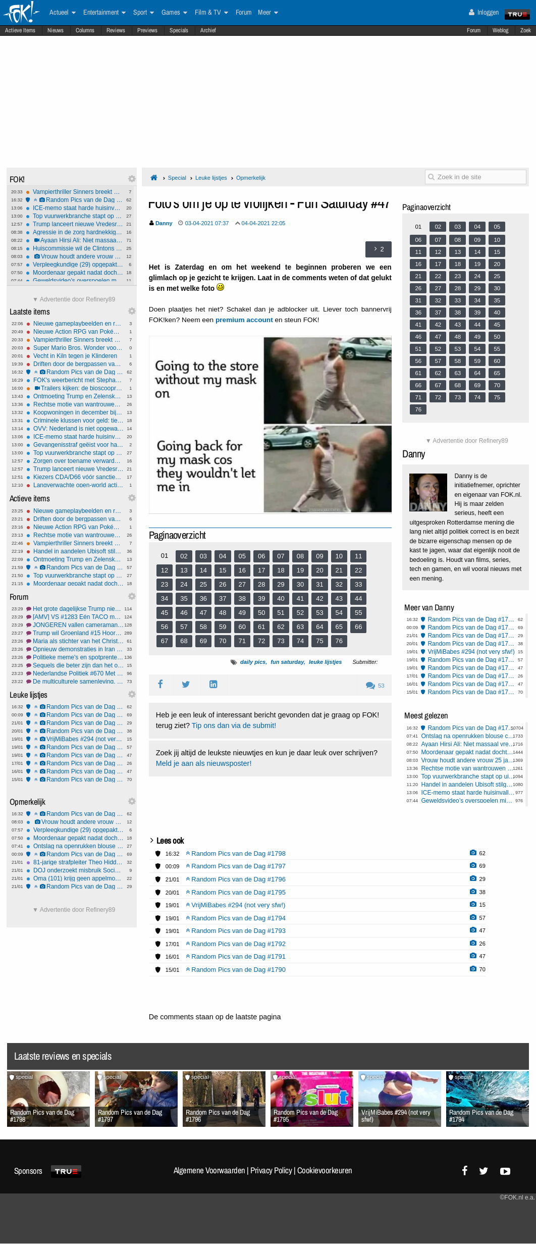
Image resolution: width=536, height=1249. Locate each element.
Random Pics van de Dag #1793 (75, 755)
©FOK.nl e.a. (517, 1197)
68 (183, 641)
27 (242, 584)
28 (261, 584)
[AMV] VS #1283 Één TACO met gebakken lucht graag (75, 617)
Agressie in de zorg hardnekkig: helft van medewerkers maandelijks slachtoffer (74, 232)
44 (358, 598)
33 (358, 584)
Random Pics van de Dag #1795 (75, 731)
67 (164, 641)
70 (222, 641)
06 (261, 556)
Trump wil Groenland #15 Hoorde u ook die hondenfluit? (75, 633)
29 (280, 584)
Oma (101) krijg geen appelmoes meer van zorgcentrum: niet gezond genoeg (75, 878)
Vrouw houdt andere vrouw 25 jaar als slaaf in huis (74, 256)
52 (300, 612)
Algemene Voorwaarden (209, 1170)
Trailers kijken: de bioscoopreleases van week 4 (75, 388)
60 (242, 627)
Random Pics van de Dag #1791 (75, 771)
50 (261, 612)
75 (319, 641)
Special (177, 178)
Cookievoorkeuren (324, 1170)
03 (203, 556)
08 (300, 556)
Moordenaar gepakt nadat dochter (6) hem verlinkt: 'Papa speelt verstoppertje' (74, 273)
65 (339, 627)
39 (261, 598)
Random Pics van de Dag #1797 (75, 715)
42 (319, 598)
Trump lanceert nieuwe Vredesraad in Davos (74, 224)
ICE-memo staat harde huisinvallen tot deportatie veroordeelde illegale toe (74, 208)
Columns (85, 30)
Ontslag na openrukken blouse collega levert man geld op (75, 846)
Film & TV (211, 13)
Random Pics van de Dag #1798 (74, 200)
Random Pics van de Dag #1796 (75, 723)
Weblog (500, 30)
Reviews (115, 30)
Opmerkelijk (250, 178)
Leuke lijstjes (211, 178)
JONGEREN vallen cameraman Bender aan (75, 625)
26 (222, 584)
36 (203, 598)
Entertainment (104, 13)
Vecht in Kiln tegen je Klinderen (75, 356)
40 (280, 598)
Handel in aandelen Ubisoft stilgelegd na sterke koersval (75, 551)
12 (164, 570)
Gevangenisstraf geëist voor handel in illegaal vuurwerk (75, 445)
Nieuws (55, 30)
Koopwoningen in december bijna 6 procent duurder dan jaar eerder (75, 412)
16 (242, 570)
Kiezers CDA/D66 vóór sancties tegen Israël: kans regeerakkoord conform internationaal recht (75, 477)
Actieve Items (20, 30)
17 (261, 570)
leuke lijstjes (325, 662)
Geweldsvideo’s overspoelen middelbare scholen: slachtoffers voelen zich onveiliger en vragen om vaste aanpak (74, 281)
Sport (143, 13)
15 (222, 570)
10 (339, 556)
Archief (208, 30)
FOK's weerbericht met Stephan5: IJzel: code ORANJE (75, 380)
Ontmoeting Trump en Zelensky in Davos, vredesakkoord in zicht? (75, 396)
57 (183, 627)
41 (300, 598)
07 (280, 556)
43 (339, 598)
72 (261, 641)
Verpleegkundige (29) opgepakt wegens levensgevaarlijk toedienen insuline (74, 265)
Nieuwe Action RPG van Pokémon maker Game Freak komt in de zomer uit (75, 332)
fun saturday (287, 662)
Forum (473, 30)
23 (164, 584)
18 (280, 570)
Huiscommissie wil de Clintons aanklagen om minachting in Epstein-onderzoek (74, 248)
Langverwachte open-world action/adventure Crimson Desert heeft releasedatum (75, 485)
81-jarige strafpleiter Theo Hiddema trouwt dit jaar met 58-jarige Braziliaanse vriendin (75, 862)
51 (280, 612)
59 (222, 627)
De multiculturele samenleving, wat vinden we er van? (75, 682)
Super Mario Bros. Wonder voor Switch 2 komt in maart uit (75, 348)
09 (319, 556)
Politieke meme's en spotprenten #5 (75, 657)
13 (183, 570)
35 (183, 598)
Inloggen (484, 12)
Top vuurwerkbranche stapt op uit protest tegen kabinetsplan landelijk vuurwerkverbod (74, 216)
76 (339, 641)
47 (203, 612)
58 (203, 627)
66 (358, 627)
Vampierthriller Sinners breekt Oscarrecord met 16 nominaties (74, 192)
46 (183, 612)
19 (300, 570)
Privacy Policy (271, 1170)
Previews (147, 30)
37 (222, 598)
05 (242, 556)
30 (300, 584)
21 (339, 570)
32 (339, 584)
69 (203, 641)
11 (358, 556)
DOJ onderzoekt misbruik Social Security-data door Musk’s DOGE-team (75, 870)
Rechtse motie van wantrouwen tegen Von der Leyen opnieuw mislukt (75, 404)
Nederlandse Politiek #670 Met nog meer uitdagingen (75, 673)
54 (339, 612)
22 (358, 570)
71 (242, 641)
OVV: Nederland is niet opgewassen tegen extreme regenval (75, 429)
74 (300, 641)
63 (300, 627)
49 (242, 612)
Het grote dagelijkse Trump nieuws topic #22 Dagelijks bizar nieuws (75, 609)
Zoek (525, 30)
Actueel (62, 13)
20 (319, 570)
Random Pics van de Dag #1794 (75, 567)
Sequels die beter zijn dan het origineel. (75, 665)
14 (203, 570)
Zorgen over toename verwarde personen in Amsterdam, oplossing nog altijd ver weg (75, 461)
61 (261, 627)
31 (319, 584)
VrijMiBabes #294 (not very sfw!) (75, 739)
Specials (179, 30)
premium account (244, 320)
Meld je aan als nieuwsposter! (204, 763)
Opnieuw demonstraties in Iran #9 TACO (75, 649)
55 (358, 612)
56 (164, 627)
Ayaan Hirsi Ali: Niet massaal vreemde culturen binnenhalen (74, 240)
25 (203, 584)
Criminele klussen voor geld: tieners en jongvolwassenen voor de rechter (75, 421)
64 (319, 627)
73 (280, 641)
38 (242, 598)
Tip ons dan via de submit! (234, 725)
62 (280, 627)
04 (222, 556)
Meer (268, 13)
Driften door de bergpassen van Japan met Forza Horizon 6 (75, 364)
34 (164, 598)
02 (183, 556)
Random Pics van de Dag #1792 (75, 763)
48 (222, 612)
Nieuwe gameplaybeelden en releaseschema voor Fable (75, 324)
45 (164, 612)
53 (319, 612)
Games (174, 13)
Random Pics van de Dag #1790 (75, 779)
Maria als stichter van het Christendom (75, 641)
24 (183, 584)
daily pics (252, 662)
